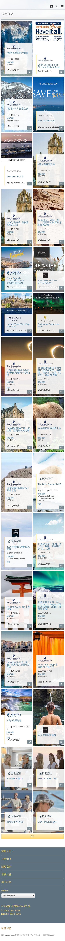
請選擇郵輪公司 (18, 896)
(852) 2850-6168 (10, 910)
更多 (32, 836)
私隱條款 (6, 928)
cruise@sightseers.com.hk (15, 906)
